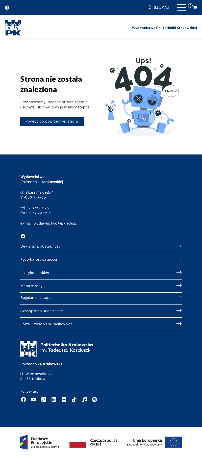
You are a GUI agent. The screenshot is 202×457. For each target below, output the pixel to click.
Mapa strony (31, 286)
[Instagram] (44, 399)
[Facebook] (23, 236)
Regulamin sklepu (35, 297)
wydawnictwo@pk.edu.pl (55, 223)
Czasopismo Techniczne (41, 311)
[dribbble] (74, 399)
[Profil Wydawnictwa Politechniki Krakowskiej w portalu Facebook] (7, 7)
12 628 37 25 (38, 208)
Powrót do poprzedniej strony (52, 121)
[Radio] (84, 399)
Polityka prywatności (38, 259)
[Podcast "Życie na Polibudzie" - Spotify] (94, 399)
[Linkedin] (54, 399)
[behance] (64, 399)
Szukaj (161, 7)
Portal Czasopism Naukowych (46, 324)
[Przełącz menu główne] (181, 7)
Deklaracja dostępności (40, 246)
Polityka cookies (34, 273)
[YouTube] (33, 399)
